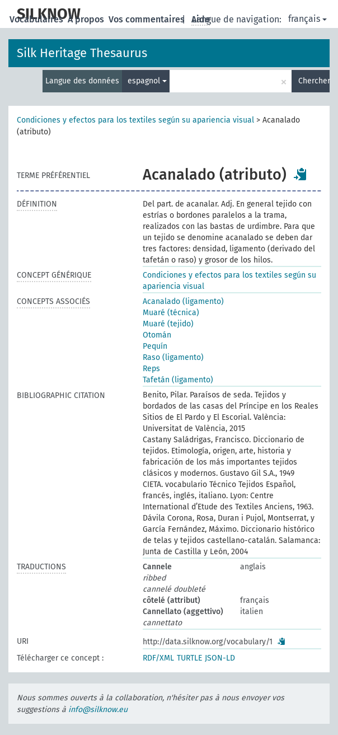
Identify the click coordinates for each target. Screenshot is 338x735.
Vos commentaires (148, 19)
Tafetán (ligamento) (178, 380)
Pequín (155, 346)
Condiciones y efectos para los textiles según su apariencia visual (135, 120)
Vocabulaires (37, 19)
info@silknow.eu (98, 709)
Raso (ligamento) (173, 357)
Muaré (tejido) (168, 324)
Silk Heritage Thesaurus (82, 52)
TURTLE (189, 658)
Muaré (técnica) (171, 312)
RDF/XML (158, 658)
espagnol (147, 81)
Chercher (314, 81)
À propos (87, 19)
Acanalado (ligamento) (183, 301)
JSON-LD (220, 658)
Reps (151, 368)
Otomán (157, 335)
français (307, 18)
